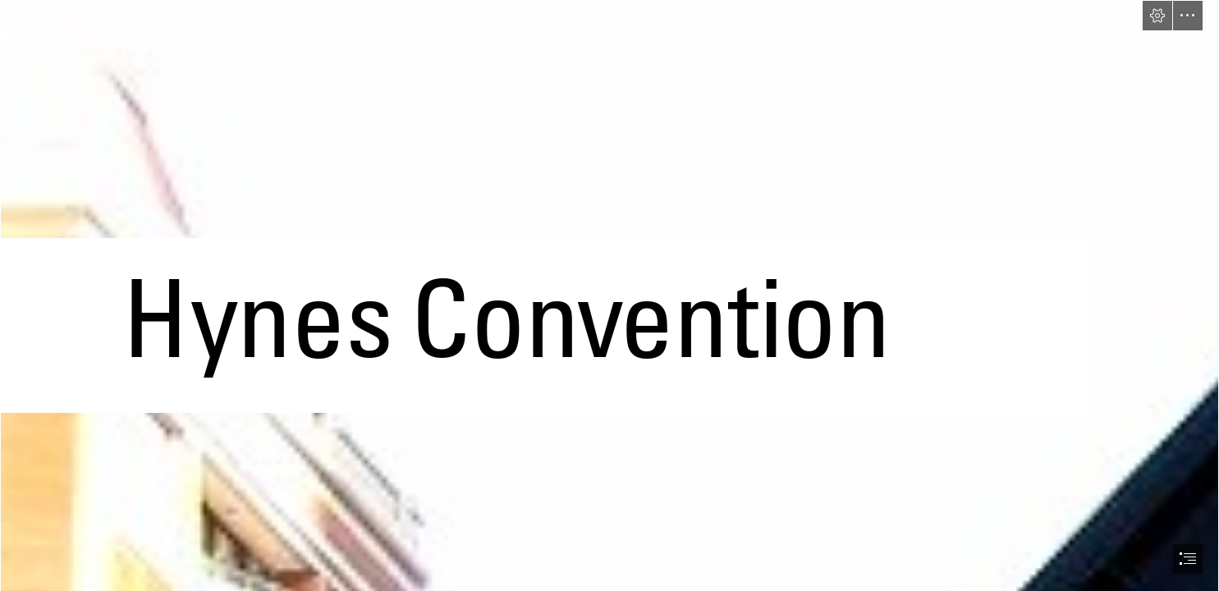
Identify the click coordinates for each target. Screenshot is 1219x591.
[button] (1157, 15)
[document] (609, 295)
